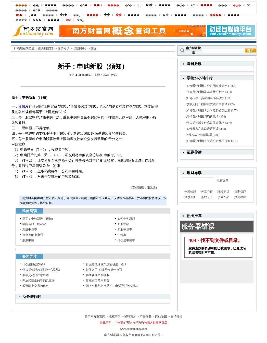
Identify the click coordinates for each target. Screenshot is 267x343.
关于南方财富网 (95, 316)
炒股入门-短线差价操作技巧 (104, 269)
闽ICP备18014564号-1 (149, 335)
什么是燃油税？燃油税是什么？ (106, 264)
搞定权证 (240, 191)
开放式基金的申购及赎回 (38, 280)
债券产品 (223, 197)
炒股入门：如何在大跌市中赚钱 (207, 104)
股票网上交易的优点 (35, 286)
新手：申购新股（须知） (38, 218)
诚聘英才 (130, 316)
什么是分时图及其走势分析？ (205, 92)
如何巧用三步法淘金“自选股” (205, 98)
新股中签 (123, 224)
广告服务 (146, 316)
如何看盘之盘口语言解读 (202, 128)
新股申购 (80, 48)
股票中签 (28, 240)
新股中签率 (29, 229)
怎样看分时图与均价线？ (202, 116)
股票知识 (63, 48)
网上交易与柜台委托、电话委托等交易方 (112, 286)
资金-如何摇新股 (33, 235)
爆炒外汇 (190, 197)
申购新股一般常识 (34, 224)
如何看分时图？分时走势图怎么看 (208, 110)
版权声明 (115, 316)
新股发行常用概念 (97, 280)
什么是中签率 (126, 240)
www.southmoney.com (133, 328)
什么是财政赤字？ (34, 264)
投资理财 (240, 197)
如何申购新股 (126, 218)
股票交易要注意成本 (35, 275)
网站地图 (161, 316)
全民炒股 (190, 191)
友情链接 (176, 316)
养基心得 (207, 191)
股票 (21, 106)
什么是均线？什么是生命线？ (205, 122)
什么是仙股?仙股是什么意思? (41, 269)
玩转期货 (223, 191)
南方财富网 (45, 48)
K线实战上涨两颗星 (199, 135)
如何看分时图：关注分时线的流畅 (208, 141)
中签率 (121, 235)
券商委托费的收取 (97, 275)
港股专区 (207, 197)
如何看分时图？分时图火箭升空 (207, 86)
